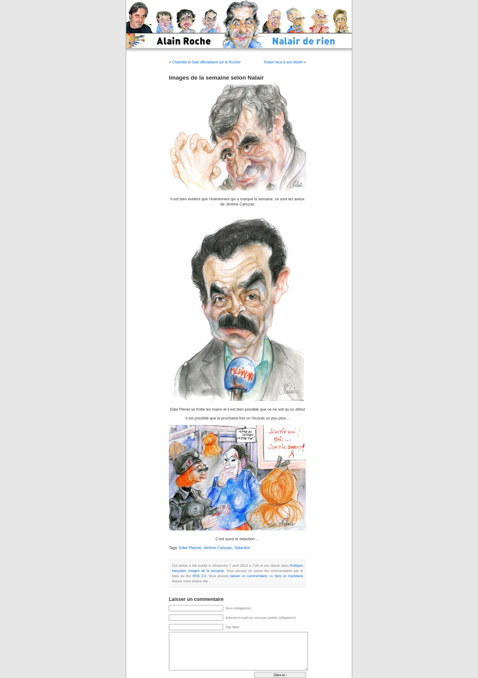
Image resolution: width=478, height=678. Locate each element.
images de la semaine (206, 571)
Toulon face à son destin (283, 62)
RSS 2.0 (199, 576)
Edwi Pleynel (190, 548)
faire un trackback (289, 576)
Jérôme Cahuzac (217, 548)
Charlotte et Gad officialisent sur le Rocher (206, 62)
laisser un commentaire (248, 576)
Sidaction (242, 548)
